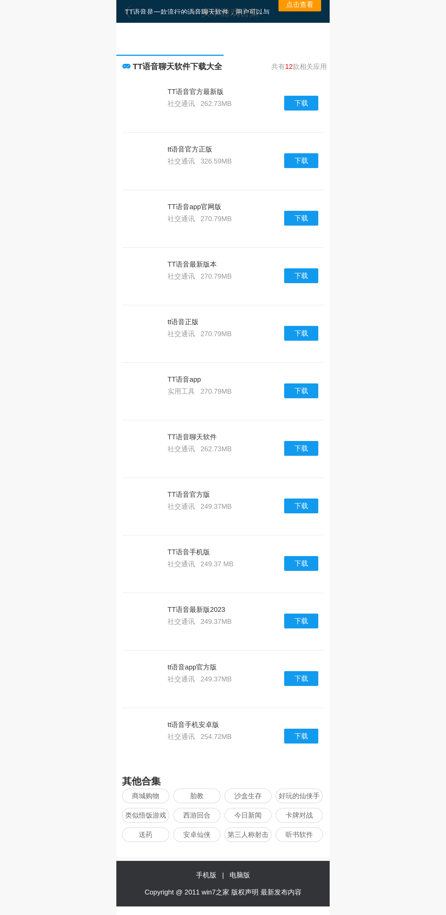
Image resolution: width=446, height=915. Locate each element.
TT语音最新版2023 (196, 609)
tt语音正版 (183, 322)
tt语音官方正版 (190, 149)
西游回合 (196, 815)
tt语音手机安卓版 (193, 724)
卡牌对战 (299, 815)
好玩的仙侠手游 (299, 797)
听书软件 (299, 834)
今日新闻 (248, 815)
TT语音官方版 (189, 494)
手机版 (208, 875)
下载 (301, 103)
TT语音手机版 (189, 552)
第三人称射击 (248, 834)
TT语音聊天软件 (192, 437)
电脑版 (240, 875)
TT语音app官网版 (194, 207)
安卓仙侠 (196, 834)
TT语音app (184, 379)
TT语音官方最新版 (196, 91)
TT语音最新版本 (192, 264)
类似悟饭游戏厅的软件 (145, 817)
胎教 (197, 796)
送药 (145, 834)
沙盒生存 (248, 796)
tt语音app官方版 (192, 667)
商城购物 (145, 796)
